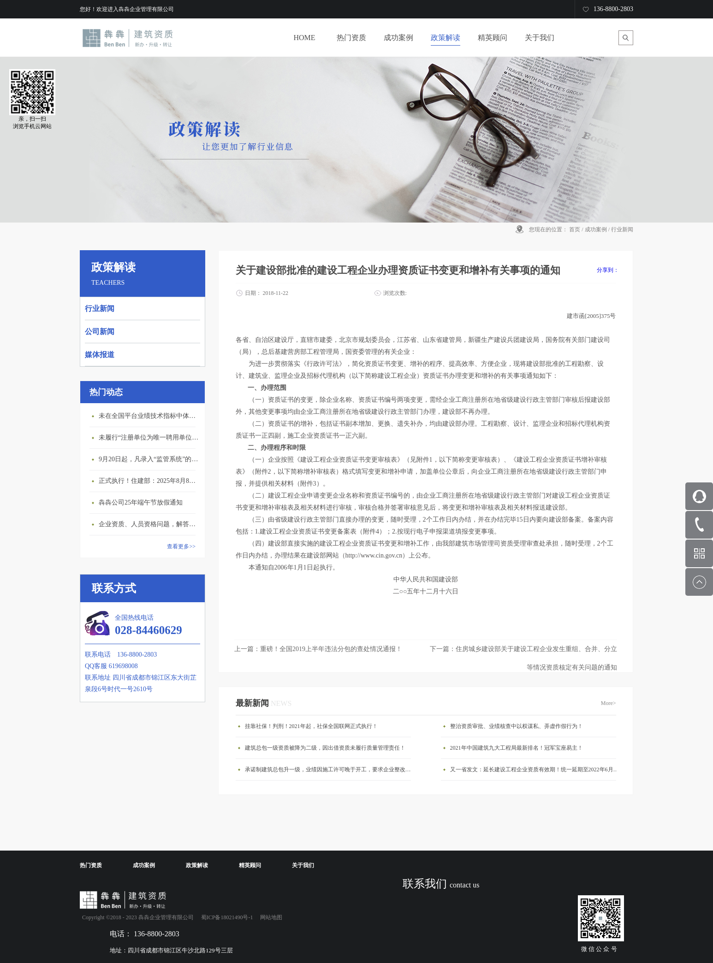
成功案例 (596, 229)
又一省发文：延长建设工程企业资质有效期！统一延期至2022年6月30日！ (535, 769)
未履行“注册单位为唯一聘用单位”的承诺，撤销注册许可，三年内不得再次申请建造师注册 (149, 437)
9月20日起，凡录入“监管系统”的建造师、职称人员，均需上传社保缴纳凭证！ (149, 459)
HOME (304, 37)
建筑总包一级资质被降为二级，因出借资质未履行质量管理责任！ (325, 748)
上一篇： (318, 649)
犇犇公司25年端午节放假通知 (141, 502)
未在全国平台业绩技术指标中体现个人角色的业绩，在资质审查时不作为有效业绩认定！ (149, 415)
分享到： (608, 270)
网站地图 (269, 917)
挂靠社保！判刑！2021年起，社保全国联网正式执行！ (311, 726)
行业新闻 (622, 229)
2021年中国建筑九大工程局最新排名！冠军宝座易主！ (516, 748)
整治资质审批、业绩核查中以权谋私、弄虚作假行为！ (516, 726)
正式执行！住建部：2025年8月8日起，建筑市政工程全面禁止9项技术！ (149, 480)
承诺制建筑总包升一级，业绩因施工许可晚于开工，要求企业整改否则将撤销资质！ (330, 769)
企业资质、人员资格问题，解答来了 (149, 524)
